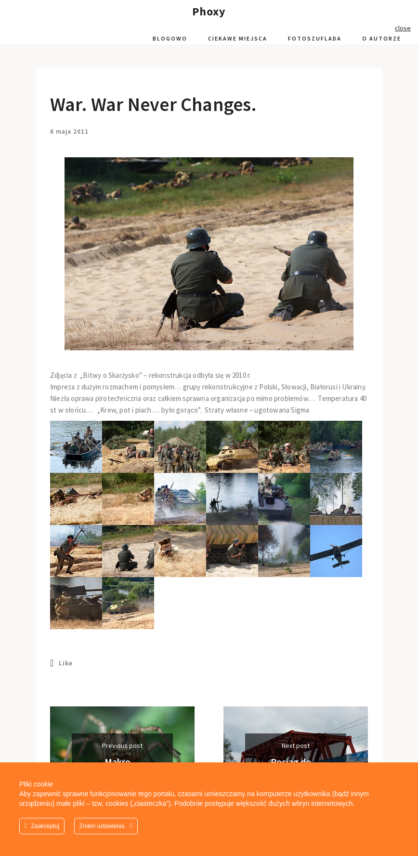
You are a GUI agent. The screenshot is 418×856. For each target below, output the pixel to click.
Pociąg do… (296, 762)
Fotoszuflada (314, 38)
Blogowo (170, 38)
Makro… (122, 762)
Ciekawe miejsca (237, 38)
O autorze (381, 38)
